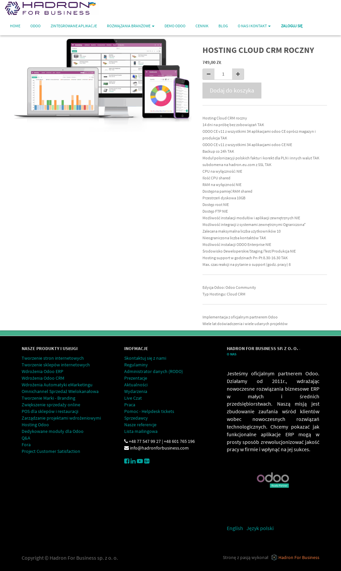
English (235, 528)
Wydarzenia (135, 391)
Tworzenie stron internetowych (53, 358)
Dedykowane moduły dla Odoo (53, 431)
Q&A (26, 438)
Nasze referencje (140, 425)
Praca (129, 405)
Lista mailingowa (141, 431)
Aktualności (136, 385)
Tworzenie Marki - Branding (48, 398)
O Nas (231, 354)
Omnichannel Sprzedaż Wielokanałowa (60, 391)
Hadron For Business (298, 557)
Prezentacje (135, 378)
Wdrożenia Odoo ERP (42, 371)
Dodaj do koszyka (232, 90)
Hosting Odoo (35, 425)
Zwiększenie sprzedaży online (51, 405)
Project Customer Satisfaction (51, 451)
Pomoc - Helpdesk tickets (149, 411)
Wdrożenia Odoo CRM (43, 378)
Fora (26, 445)
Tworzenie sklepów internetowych (56, 365)
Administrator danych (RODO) (153, 371)
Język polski (260, 528)
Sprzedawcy (136, 418)
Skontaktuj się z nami (145, 358)
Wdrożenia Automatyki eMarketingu (57, 385)
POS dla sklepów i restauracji (50, 411)
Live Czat (133, 398)
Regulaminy (136, 365)
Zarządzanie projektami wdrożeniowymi (61, 418)
